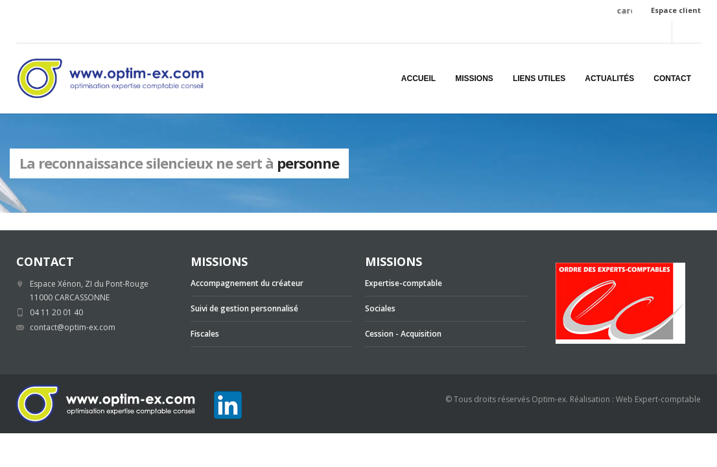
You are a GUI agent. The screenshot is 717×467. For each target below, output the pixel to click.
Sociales (380, 308)
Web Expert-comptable (658, 399)
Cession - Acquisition (403, 333)
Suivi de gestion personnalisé (244, 308)
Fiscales (205, 333)
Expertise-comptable (403, 283)
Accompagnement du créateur (247, 283)
